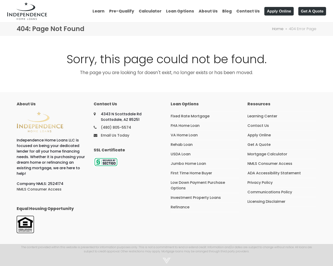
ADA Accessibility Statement (274, 173)
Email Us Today (115, 135)
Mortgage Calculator (267, 154)
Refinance (180, 207)
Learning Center (262, 116)
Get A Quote (259, 144)
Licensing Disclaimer (266, 201)
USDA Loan (181, 154)
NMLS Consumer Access (39, 189)
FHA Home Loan (185, 125)
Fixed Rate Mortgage (190, 116)
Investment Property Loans (196, 197)
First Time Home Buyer (191, 173)
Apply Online (259, 135)
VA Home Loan (184, 135)
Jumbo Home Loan (188, 163)
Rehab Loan (182, 144)
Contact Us (258, 125)
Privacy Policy (260, 182)
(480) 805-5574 (116, 127)
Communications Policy (269, 192)
